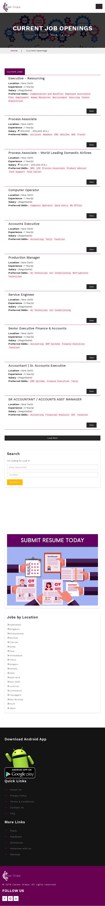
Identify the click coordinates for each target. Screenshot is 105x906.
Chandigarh (15, 695)
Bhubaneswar (16, 633)
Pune (11, 651)
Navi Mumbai (16, 699)
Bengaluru (14, 629)
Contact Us (17, 807)
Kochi (12, 704)
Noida (12, 646)
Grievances (16, 842)
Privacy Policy (18, 796)
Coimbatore (15, 690)
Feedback (16, 836)
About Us (16, 790)
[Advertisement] (27, 512)
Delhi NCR (14, 677)
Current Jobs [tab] (15, 71)
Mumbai (13, 638)
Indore (12, 660)
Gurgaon (13, 664)
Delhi (12, 673)
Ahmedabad (15, 655)
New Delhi (14, 682)
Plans (13, 831)
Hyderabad (15, 624)
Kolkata (13, 668)
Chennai (13, 642)
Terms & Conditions (22, 801)
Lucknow (14, 686)
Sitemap (15, 854)
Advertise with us (20, 848)
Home (14, 50)
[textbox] (52, 467)
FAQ (12, 813)
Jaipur (12, 708)
